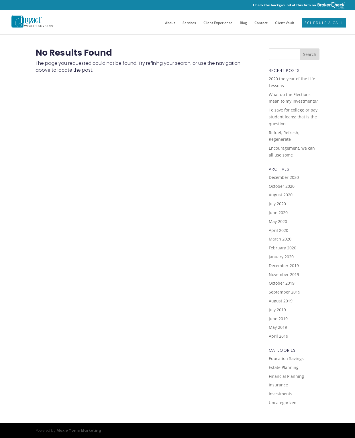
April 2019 (278, 336)
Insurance (278, 385)
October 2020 (282, 186)
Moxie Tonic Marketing (78, 430)
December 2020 (284, 177)
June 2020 (278, 212)
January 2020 (281, 256)
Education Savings (286, 358)
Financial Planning (286, 376)
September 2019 (284, 292)
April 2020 (278, 230)
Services (189, 23)
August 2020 (281, 195)
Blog (243, 23)
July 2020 (277, 203)
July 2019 (277, 309)
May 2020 (278, 221)
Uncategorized (283, 402)
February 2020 (282, 248)
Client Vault (284, 23)
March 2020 (280, 239)
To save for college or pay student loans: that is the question (293, 116)
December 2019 (284, 265)
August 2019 (281, 301)
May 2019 (278, 327)
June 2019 (278, 318)
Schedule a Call (324, 23)
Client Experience (217, 23)
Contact (261, 23)
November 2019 (284, 274)
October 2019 (282, 283)
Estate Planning (284, 367)
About (170, 23)
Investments (280, 393)
